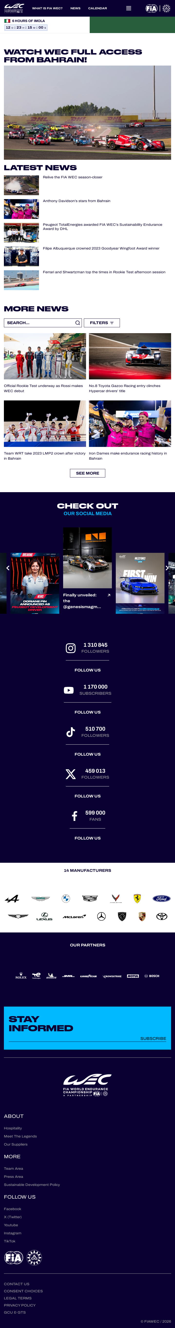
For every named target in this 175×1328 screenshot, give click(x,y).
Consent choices (23, 1291)
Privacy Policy (20, 1305)
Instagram (12, 1233)
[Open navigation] (129, 8)
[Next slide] (167, 568)
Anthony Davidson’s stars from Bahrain (76, 201)
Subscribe (153, 1038)
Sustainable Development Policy (32, 1184)
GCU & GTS (15, 1312)
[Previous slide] (8, 568)
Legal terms (18, 1298)
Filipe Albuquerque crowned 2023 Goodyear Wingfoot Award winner (101, 249)
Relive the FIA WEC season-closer (72, 177)
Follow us (88, 670)
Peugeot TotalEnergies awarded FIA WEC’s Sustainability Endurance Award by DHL (102, 227)
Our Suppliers (16, 1144)
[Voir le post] (109, 601)
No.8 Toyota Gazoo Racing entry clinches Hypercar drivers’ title (124, 388)
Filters (102, 323)
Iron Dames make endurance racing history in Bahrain (128, 456)
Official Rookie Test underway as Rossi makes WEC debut (43, 388)
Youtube (11, 1225)
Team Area (13, 1168)
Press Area (13, 1176)
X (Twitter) (13, 1217)
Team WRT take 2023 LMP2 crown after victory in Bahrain (45, 456)
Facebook (12, 1209)
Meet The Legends (20, 1136)
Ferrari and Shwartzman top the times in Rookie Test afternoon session (104, 272)
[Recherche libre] (43, 322)
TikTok (9, 1241)
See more (87, 473)
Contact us (16, 1284)
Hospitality (13, 1128)
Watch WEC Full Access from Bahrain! (73, 56)
